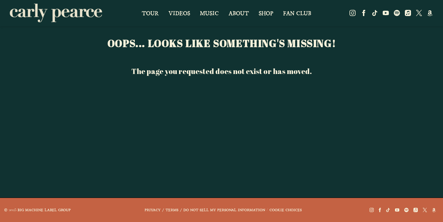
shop (266, 13)
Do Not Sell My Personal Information (224, 209)
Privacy (153, 209)
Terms (172, 209)
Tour (150, 13)
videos (179, 13)
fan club (297, 13)
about (239, 13)
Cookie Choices (285, 209)
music (209, 13)
